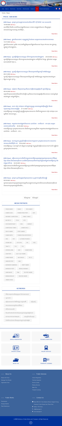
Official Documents (26, 9)
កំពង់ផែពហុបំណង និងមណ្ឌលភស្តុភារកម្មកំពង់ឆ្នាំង (18, 320)
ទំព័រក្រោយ (27, 198)
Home (3, 9)
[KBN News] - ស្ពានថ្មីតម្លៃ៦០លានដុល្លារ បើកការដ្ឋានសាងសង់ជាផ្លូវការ (24, 57)
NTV (14, 239)
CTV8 (17, 220)
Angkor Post (9, 261)
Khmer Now (28, 250)
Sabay (19, 209)
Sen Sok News (23, 276)
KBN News (13, 25)
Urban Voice (9, 280)
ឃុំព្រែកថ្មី (33, 302)
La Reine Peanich (25, 239)
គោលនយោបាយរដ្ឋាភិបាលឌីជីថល (14, 305)
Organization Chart (5, 382)
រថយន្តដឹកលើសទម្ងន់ (29, 317)
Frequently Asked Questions (44, 9)
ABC (19, 250)
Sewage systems (5, 404)
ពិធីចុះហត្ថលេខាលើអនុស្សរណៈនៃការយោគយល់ (17, 294)
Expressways (4, 401)
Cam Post (8, 254)
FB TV (30, 257)
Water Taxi (16, 363)
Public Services (12, 9)
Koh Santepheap (10, 224)
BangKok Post (10, 269)
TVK (16, 246)
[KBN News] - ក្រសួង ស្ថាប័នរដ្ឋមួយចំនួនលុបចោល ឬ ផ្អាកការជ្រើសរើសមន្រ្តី (25, 178)
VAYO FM (19, 243)
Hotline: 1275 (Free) (38, 407)
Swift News (25, 265)
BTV (25, 220)
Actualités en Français (12, 317)
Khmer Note (9, 235)
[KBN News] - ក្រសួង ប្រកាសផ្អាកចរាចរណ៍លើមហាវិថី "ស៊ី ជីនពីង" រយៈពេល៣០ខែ (27, 22)
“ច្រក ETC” (8, 298)
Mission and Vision (5, 378)
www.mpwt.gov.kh (38, 412)
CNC (7, 239)
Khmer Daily (24, 228)
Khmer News (9, 257)
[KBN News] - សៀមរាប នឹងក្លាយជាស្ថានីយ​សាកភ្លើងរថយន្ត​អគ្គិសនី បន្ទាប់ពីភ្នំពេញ (27, 89)
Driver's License (15, 351)
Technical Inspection (46, 339)
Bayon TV (8, 220)
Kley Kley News (20, 254)
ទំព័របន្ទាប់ (35, 198)
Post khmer (21, 231)
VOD (34, 243)
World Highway (23, 269)
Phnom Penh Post (23, 213)
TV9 (22, 246)
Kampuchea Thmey (11, 228)
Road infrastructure (5, 406)
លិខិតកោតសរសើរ (10, 309)
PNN (18, 272)
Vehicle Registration (16, 339)
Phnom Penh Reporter (24, 235)
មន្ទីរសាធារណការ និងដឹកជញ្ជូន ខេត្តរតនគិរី (16, 302)
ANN (19, 261)
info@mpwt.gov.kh (38, 409)
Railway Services (46, 351)
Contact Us (33, 9)
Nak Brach (21, 257)
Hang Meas (9, 272)
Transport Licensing (46, 363)
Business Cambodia (11, 265)
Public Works (19, 9)
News (37, 9)
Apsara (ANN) (9, 250)
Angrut (29, 224)
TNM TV (8, 246)
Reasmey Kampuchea (12, 217)
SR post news (28, 272)
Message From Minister (6, 380)
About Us (7, 9)
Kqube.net (9, 243)
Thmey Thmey (27, 217)
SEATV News (9, 231)
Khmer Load (9, 213)
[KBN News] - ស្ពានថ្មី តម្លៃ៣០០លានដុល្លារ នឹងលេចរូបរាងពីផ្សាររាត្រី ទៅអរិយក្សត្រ (27, 72)
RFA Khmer (29, 209)
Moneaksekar (10, 276)
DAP (34, 213)
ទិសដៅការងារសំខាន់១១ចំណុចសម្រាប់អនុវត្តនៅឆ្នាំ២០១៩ (19, 313)
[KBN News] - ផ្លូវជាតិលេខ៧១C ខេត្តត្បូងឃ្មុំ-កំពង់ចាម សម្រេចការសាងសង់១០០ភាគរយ (29, 39)
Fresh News (9, 209)
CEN (21, 224)
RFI (27, 243)
